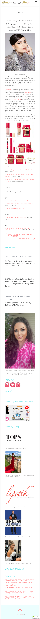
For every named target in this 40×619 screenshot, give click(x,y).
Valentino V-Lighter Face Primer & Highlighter (19, 170)
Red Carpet (28, 256)
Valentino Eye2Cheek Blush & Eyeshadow (17, 190)
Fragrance (16, 298)
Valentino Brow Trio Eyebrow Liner (15, 217)
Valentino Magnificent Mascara (14, 208)
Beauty (7, 256)
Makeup (20, 256)
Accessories (9, 296)
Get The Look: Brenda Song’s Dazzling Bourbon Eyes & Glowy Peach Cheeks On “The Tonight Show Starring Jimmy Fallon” (19, 584)
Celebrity (13, 256)
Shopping (8, 299)
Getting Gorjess (19, 614)
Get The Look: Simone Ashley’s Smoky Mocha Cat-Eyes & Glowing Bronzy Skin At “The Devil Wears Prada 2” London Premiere (19, 593)
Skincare (8, 258)
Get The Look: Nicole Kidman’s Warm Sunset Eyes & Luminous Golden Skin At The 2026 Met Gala (20, 263)
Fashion (8, 298)
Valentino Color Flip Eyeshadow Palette (17, 201)
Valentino (28, 92)
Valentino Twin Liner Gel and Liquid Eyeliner (18, 203)
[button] (36, 617)
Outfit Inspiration (26, 298)
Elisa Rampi (17, 99)
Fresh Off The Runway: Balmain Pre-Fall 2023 (20, 235)
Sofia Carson (8, 89)
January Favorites (25, 239)
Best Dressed (25, 296)
